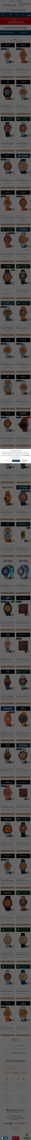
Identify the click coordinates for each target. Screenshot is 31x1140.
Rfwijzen (24, 460)
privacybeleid (26, 455)
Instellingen (7, 460)
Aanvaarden (16, 460)
